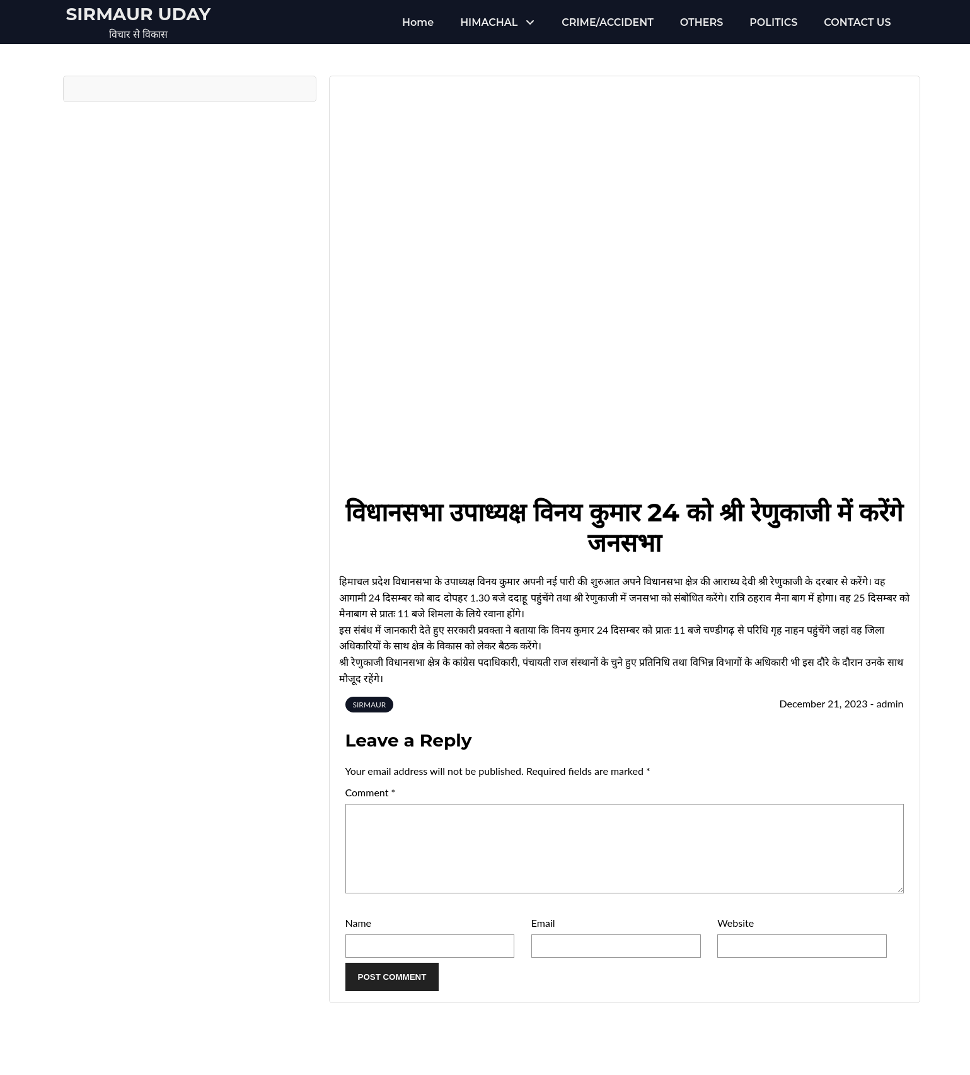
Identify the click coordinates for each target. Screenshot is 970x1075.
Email (543, 938)
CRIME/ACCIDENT (607, 22)
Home (418, 22)
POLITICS (773, 22)
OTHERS (701, 22)
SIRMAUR (369, 704)
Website (735, 938)
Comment (370, 792)
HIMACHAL (488, 22)
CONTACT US (857, 22)
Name (358, 938)
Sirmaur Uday (138, 14)
